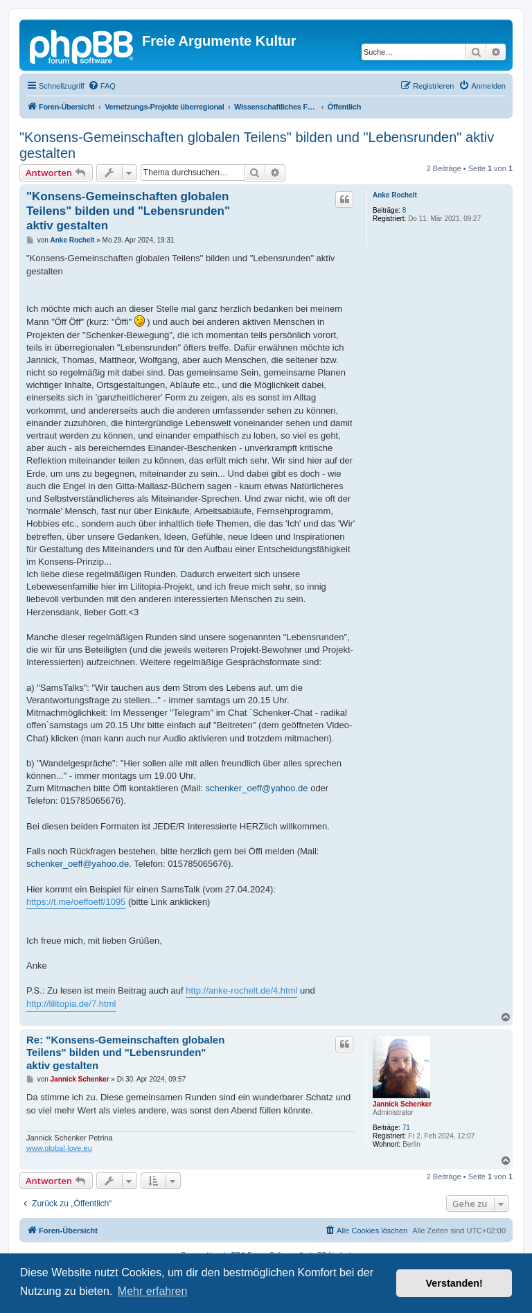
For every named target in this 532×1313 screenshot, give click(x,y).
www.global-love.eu (59, 1148)
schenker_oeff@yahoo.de (256, 788)
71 (406, 1127)
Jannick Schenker (402, 1104)
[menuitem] (102, 86)
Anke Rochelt (395, 195)
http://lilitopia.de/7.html (71, 1003)
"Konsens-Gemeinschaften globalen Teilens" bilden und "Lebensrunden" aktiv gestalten (256, 145)
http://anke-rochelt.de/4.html (241, 990)
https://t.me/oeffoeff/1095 (75, 902)
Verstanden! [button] (454, 1283)
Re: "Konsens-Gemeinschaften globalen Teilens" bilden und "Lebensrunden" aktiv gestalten (125, 1053)
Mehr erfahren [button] (153, 1291)
